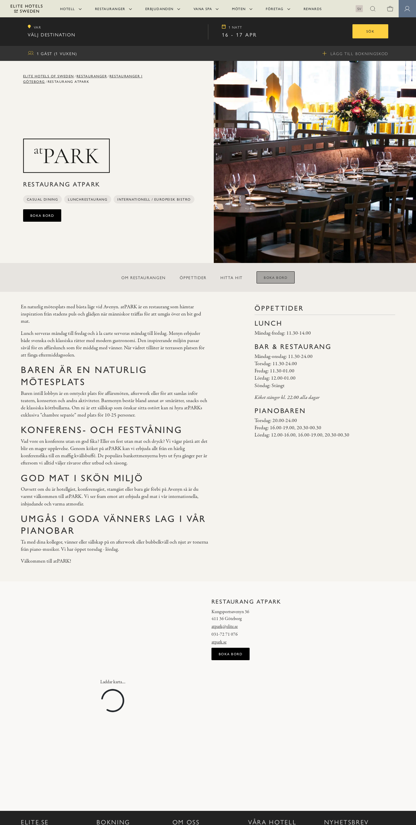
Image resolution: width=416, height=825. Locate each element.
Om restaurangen (143, 277)
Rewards (313, 8)
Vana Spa (203, 8)
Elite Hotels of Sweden (48, 76)
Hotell (67, 8)
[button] (372, 8)
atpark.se (218, 642)
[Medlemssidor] (407, 8)
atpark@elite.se (224, 627)
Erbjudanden (159, 8)
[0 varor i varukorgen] (390, 8)
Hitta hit (231, 277)
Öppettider (193, 277)
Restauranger (110, 8)
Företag (275, 8)
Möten (239, 8)
